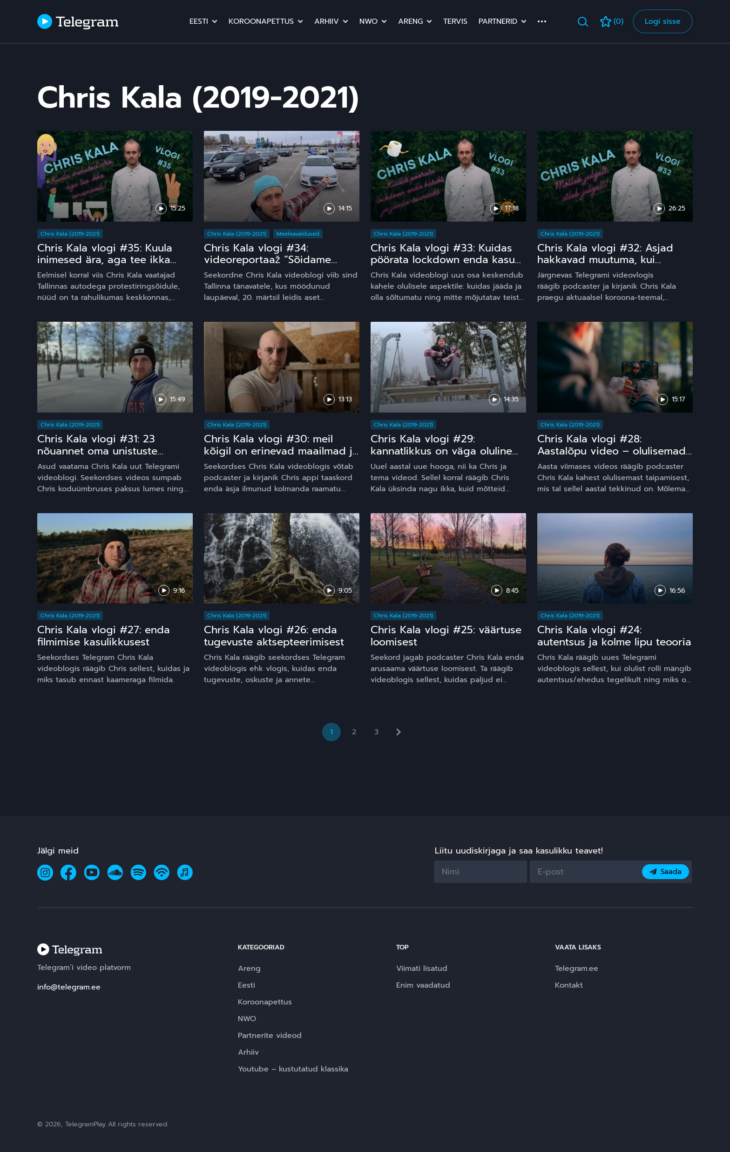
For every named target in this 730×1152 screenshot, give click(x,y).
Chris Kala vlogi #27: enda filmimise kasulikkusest (103, 636)
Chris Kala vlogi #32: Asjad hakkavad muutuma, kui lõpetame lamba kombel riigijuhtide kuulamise (605, 266)
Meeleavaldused (298, 234)
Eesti (198, 21)
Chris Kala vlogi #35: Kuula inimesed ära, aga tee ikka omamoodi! (104, 260)
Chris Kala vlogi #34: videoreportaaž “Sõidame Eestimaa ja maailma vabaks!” (277, 260)
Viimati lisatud (421, 968)
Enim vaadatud (423, 985)
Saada (665, 872)
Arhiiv (326, 21)
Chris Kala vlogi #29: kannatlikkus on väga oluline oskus (441, 451)
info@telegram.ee (69, 987)
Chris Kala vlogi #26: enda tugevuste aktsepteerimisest (274, 636)
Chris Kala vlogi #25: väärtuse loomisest (446, 636)
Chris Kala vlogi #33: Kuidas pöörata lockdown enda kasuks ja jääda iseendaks (448, 260)
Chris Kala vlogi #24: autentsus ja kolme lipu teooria (614, 636)
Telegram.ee (576, 968)
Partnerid (498, 21)
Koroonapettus (261, 21)
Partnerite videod (270, 1035)
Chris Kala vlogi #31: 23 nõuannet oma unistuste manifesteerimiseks (97, 451)
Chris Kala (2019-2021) (70, 234)
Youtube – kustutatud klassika (293, 1069)
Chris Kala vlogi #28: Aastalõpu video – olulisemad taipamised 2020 (611, 451)
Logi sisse (663, 21)
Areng (410, 21)
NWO (368, 21)
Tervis (455, 21)
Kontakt (569, 985)
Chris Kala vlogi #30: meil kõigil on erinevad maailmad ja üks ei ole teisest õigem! (281, 451)
